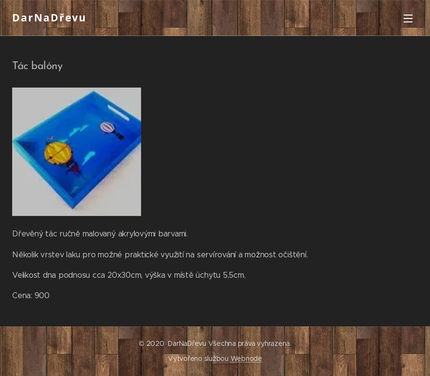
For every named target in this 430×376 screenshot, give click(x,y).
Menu (408, 18)
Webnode (246, 358)
